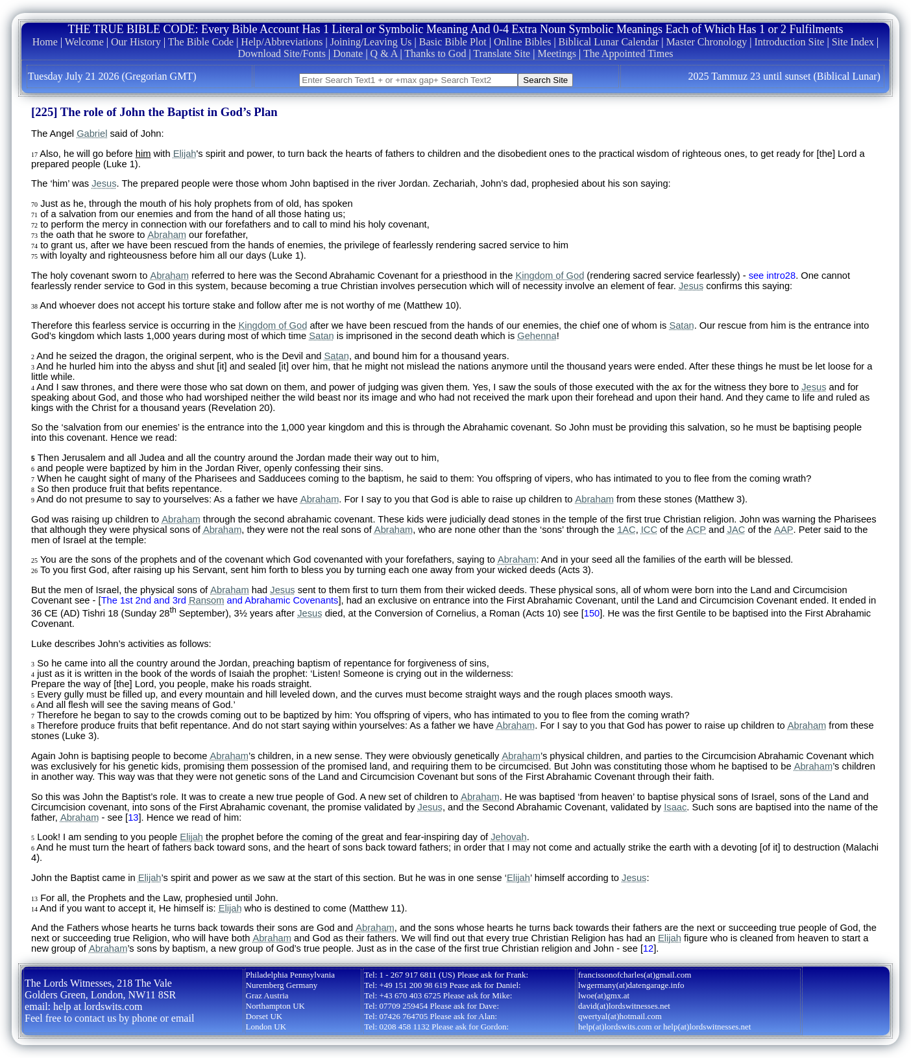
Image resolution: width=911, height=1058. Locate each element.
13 (133, 817)
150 (592, 613)
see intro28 (772, 275)
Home (45, 41)
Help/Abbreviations (281, 41)
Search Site (545, 80)
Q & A (384, 53)
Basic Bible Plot (453, 41)
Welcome (84, 41)
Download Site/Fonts (281, 53)
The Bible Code (201, 41)
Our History (136, 41)
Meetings (556, 53)
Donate (348, 53)
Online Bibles (522, 41)
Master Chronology (706, 41)
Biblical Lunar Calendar (609, 41)
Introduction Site (789, 41)
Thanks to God (435, 53)
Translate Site (501, 53)
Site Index (853, 41)
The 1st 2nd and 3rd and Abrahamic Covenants (220, 600)
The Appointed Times (628, 53)
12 (648, 948)
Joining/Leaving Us (371, 41)
